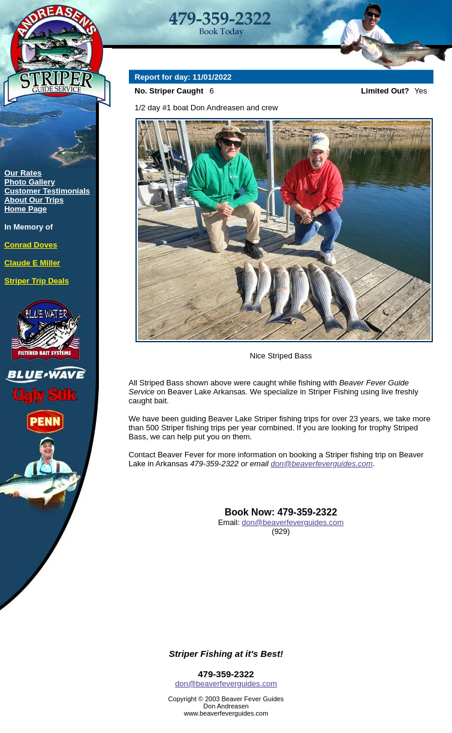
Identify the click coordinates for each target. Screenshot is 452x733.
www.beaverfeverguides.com (226, 713)
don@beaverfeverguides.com (322, 463)
